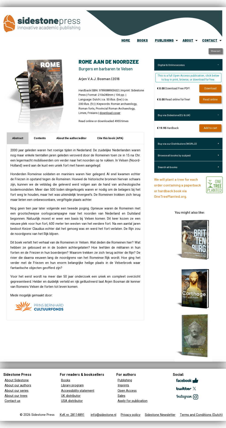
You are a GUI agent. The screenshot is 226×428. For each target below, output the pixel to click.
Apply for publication (132, 401)
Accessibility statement (77, 390)
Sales (121, 395)
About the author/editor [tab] (71, 138)
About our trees (16, 395)
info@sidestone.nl (103, 415)
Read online (210, 100)
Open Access (127, 390)
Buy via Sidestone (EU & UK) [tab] (174, 115)
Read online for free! (173, 100)
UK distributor (71, 395)
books (142, 40)
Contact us (12, 401)
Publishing (125, 380)
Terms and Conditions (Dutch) (201, 415)
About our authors (18, 385)
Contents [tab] (40, 138)
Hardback (168, 128)
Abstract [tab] (17, 138)
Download (210, 88)
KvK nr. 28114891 (72, 415)
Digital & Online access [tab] (171, 64)
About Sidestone (17, 380)
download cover (110, 113)
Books (65, 380)
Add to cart (210, 128)
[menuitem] (126, 40)
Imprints (123, 385)
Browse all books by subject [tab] (174, 155)
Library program (72, 385)
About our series (16, 390)
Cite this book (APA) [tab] (110, 138)
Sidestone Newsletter (160, 415)
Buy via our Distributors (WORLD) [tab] (177, 143)
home (125, 40)
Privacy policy (130, 415)
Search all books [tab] (167, 167)
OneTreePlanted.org (170, 196)
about (188, 40)
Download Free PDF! (173, 88)
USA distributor (72, 401)
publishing (164, 40)
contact (209, 40)
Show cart (215, 51)
